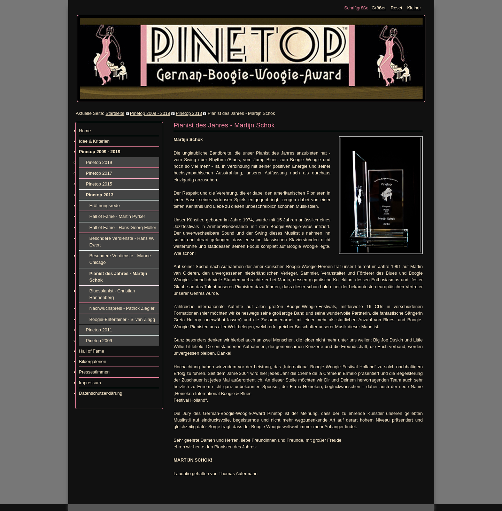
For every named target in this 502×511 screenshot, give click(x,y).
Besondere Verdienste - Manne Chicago (120, 259)
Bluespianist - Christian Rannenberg (112, 294)
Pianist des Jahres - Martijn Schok (118, 277)
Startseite (115, 113)
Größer (379, 7)
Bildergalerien (92, 361)
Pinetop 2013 (189, 113)
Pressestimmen (94, 372)
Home (85, 130)
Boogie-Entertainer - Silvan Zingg (122, 319)
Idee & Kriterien (94, 141)
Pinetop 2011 (99, 329)
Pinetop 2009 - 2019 (150, 113)
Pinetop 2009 (99, 340)
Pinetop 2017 (99, 173)
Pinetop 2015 (99, 184)
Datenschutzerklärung (100, 393)
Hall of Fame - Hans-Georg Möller (123, 227)
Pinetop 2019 (99, 162)
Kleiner (414, 7)
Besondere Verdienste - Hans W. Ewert (122, 241)
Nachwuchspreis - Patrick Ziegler (122, 308)
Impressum (90, 382)
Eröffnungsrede (105, 205)
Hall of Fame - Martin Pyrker (117, 216)
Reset (396, 7)
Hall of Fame (92, 351)
